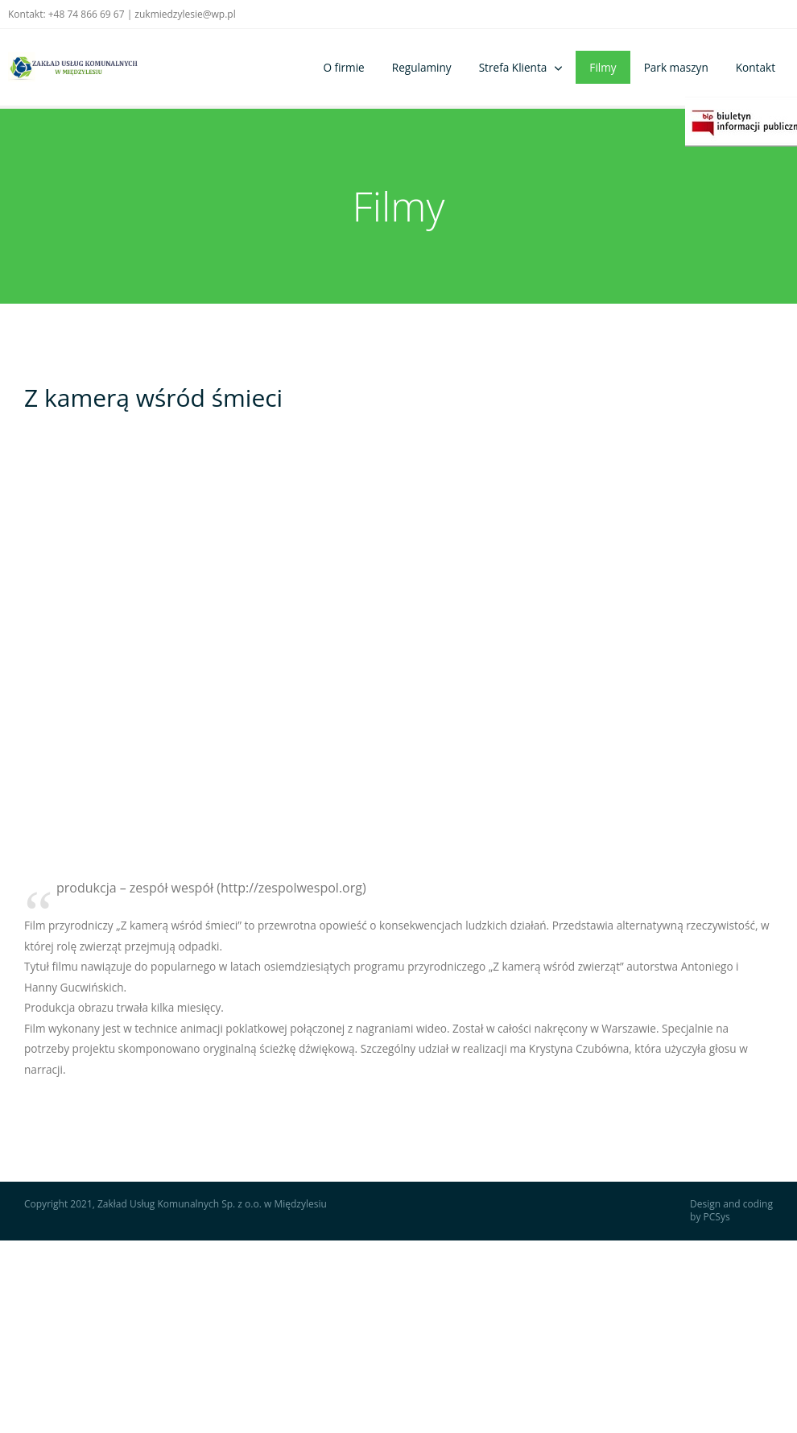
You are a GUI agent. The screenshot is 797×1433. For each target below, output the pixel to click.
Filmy (602, 67)
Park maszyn (676, 67)
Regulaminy (422, 67)
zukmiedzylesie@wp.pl (184, 14)
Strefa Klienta (513, 67)
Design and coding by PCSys (731, 1211)
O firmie (343, 67)
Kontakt (755, 67)
